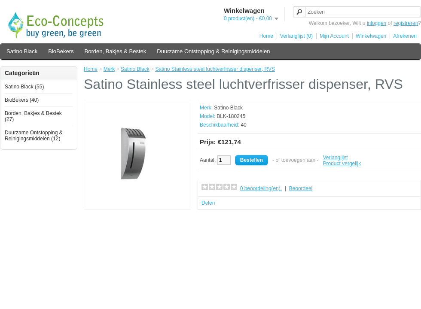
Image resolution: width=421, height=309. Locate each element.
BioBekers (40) (22, 100)
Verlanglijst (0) (296, 36)
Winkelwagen (371, 36)
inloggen (376, 23)
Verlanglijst (335, 157)
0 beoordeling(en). (261, 188)
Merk (109, 69)
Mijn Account (334, 36)
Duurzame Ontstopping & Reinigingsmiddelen (213, 51)
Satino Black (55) (24, 87)
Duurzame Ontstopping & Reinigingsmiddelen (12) (34, 136)
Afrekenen (405, 36)
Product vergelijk (342, 164)
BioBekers (60, 51)
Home (266, 36)
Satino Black (21, 51)
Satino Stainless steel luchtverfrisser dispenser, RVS (215, 69)
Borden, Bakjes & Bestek (115, 51)
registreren (406, 23)
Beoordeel (301, 188)
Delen (208, 203)
